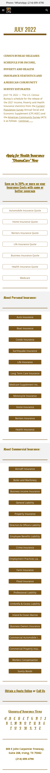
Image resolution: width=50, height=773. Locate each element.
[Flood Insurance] (25, 581)
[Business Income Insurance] (25, 491)
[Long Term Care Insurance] (25, 373)
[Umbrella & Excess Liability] (25, 603)
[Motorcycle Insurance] (25, 396)
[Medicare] (25, 278)
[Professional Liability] (25, 592)
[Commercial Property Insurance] (25, 648)
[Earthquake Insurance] (25, 351)
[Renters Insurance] (25, 418)
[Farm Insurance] (25, 570)
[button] (3, 10)
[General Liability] (25, 502)
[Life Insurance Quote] (25, 244)
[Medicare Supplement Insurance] (25, 384)
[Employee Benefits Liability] (25, 536)
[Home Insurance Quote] (25, 222)
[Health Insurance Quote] (25, 267)
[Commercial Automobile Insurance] (25, 637)
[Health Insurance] (25, 429)
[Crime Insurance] (25, 547)
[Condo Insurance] (25, 339)
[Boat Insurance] (25, 328)
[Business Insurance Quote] (25, 255)
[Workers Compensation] (25, 660)
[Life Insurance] (25, 362)
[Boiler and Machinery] (25, 480)
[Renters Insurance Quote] (25, 233)
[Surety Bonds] (25, 671)
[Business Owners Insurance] (25, 626)
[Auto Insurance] (25, 317)
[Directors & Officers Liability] (25, 525)
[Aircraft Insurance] (25, 469)
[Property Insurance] (25, 514)
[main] (25, 30)
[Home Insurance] (25, 407)
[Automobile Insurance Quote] (25, 210)
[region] (25, 3)
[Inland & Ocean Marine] (25, 615)
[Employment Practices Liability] (25, 559)
